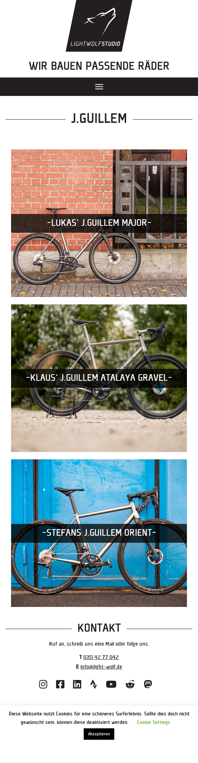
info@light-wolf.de (101, 667)
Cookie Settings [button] (153, 722)
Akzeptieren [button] (99, 734)
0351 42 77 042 (101, 657)
